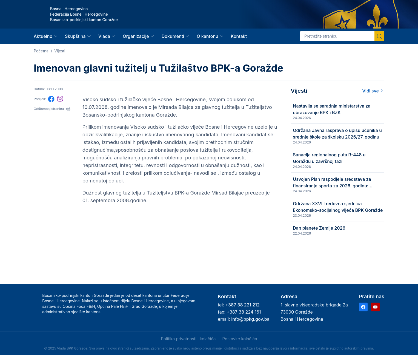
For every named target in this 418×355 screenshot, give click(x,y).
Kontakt (239, 36)
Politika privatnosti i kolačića (188, 338)
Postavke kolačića (239, 338)
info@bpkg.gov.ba (250, 319)
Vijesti (59, 51)
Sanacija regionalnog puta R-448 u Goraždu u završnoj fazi (349, 167)
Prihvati (37, 339)
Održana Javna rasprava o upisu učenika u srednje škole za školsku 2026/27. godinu (348, 138)
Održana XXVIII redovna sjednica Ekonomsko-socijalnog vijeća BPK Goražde (349, 224)
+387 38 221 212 (242, 305)
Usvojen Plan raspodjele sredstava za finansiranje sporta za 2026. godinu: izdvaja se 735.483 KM (348, 196)
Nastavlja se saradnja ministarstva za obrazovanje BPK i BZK (349, 109)
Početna (41, 51)
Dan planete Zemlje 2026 (341, 250)
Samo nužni (96, 339)
